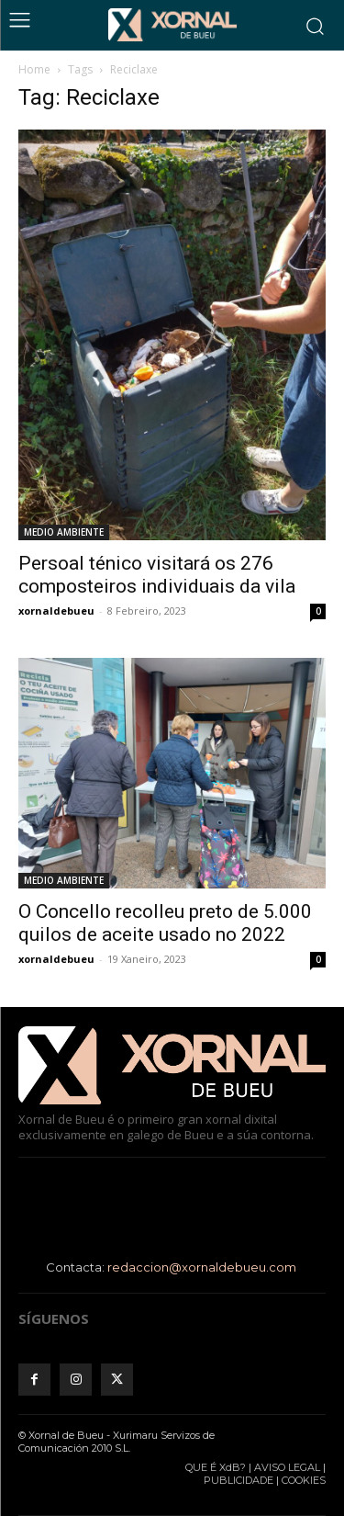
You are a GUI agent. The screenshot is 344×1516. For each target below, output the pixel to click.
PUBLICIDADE (238, 1480)
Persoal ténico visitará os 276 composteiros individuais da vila (156, 574)
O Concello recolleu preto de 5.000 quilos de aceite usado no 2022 (165, 922)
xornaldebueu (56, 610)
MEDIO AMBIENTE (64, 532)
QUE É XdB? (215, 1467)
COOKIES (304, 1480)
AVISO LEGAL (287, 1467)
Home (34, 69)
